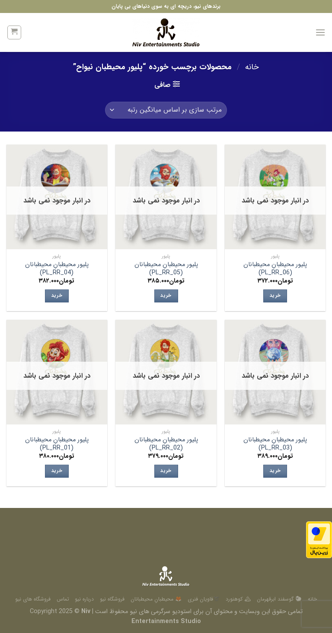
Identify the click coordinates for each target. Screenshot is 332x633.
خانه (252, 67)
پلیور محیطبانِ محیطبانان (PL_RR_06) (275, 269)
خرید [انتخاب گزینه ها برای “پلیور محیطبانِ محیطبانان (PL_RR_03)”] (275, 471)
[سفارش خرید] (166, 110)
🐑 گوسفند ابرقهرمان (279, 599)
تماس (63, 599)
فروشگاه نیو (112, 599)
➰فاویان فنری (204, 599)
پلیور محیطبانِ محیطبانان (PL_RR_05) (166, 269)
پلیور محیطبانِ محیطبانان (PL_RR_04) (57, 269)
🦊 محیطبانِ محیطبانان (156, 599)
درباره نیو (84, 599)
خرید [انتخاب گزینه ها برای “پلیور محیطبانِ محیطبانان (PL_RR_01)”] (56, 471)
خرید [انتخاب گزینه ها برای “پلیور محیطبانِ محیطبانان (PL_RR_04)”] (56, 295)
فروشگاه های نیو (33, 599)
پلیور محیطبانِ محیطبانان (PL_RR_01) (57, 444)
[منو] (320, 32)
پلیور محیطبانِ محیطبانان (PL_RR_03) (275, 444)
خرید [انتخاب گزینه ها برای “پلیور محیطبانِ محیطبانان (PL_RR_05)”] (165, 295)
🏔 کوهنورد (238, 599)
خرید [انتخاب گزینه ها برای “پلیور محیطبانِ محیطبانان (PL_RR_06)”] (275, 295)
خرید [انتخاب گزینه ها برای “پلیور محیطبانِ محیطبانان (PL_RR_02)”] (165, 471)
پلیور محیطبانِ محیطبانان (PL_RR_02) (166, 444)
